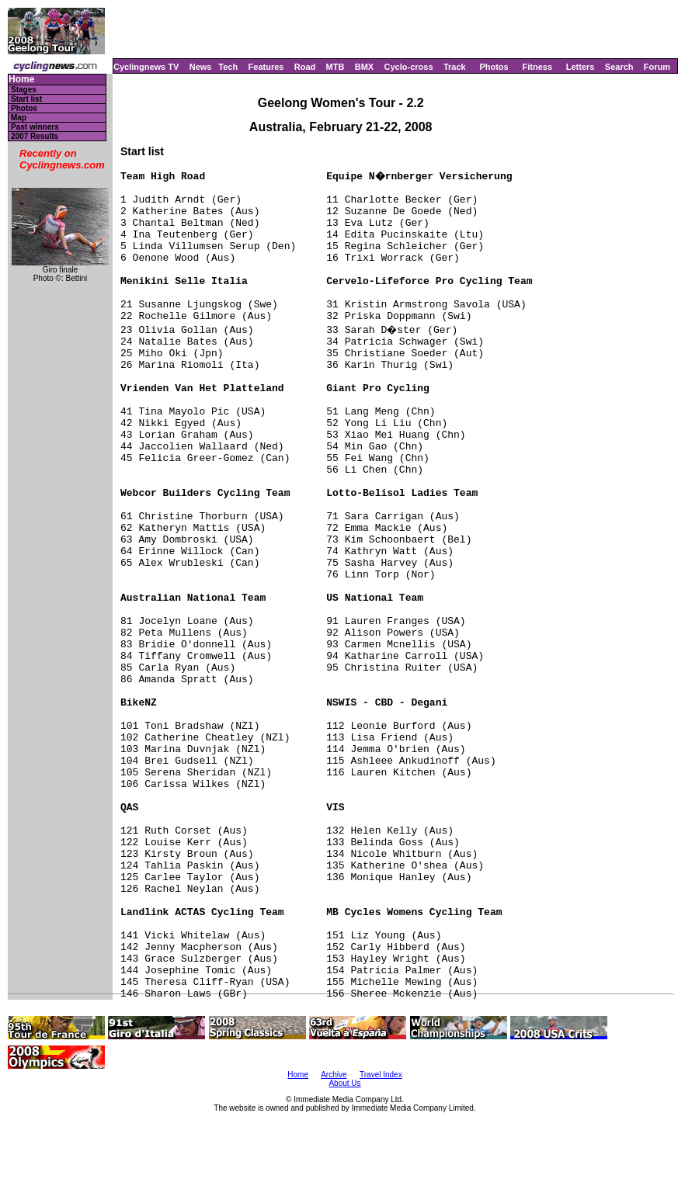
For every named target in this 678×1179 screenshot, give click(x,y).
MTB (335, 66)
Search (619, 66)
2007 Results (34, 136)
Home (21, 80)
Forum (657, 66)
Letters (580, 66)
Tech (228, 66)
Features (266, 66)
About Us (344, 1083)
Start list (26, 99)
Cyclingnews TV (146, 66)
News (200, 66)
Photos (493, 66)
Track (454, 66)
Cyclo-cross (408, 66)
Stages (24, 89)
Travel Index (381, 1074)
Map (18, 117)
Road (305, 66)
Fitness (537, 66)
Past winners (35, 127)
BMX (364, 66)
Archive (333, 1074)
